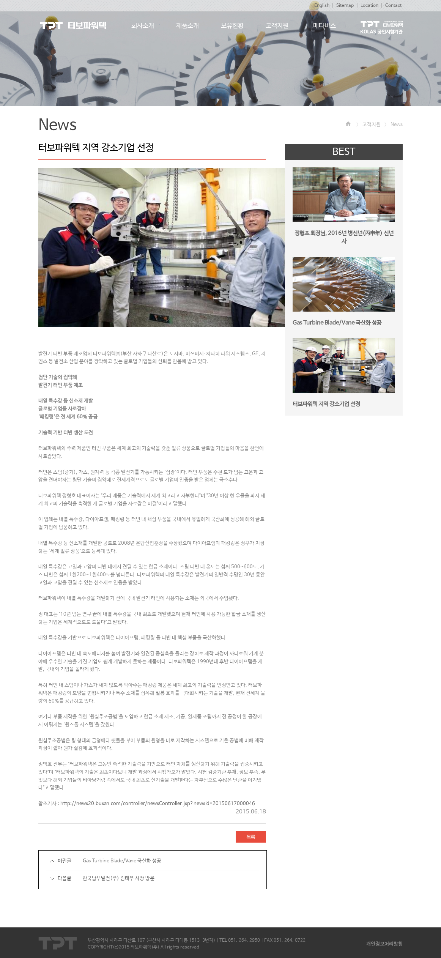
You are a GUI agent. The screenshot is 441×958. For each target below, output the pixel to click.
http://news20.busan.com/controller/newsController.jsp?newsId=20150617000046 (157, 804)
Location (369, 5)
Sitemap (345, 5)
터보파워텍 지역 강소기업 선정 (326, 404)
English (321, 5)
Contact (393, 5)
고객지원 (371, 125)
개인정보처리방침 (384, 944)
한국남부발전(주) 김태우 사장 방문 (118, 878)
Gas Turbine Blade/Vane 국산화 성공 (122, 861)
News (397, 125)
